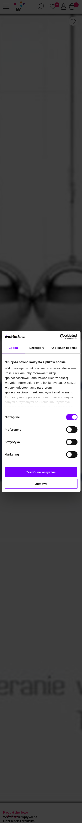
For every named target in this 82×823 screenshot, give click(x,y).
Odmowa (41, 483)
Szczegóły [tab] (36, 347)
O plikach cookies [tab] (64, 347)
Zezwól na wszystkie (41, 472)
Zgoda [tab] (13, 347)
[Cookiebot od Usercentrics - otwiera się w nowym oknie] (59, 336)
